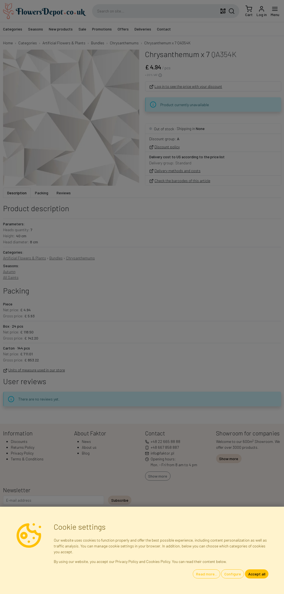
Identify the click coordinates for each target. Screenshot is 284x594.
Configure (232, 574)
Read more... (206, 574)
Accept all (256, 574)
